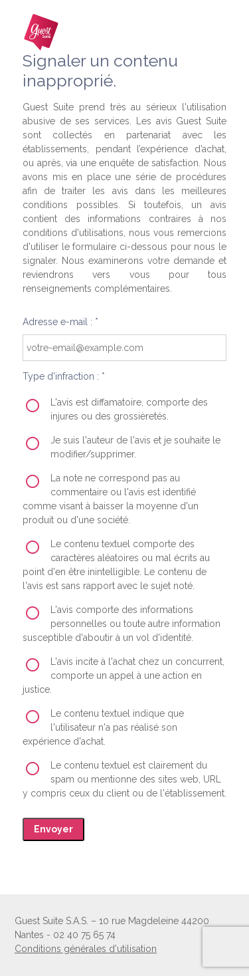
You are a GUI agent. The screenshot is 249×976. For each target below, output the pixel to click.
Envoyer (53, 829)
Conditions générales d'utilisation (86, 948)
